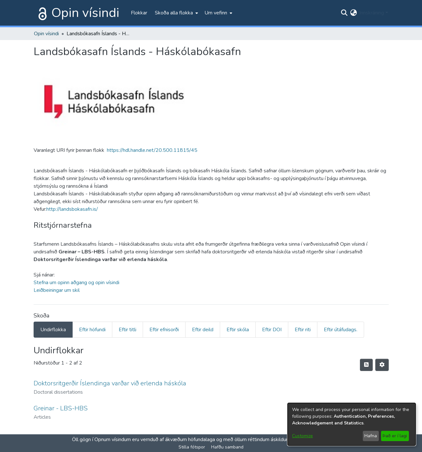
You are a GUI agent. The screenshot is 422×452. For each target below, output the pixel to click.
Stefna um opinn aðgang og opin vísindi (76, 282)
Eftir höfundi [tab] (92, 329)
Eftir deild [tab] (202, 329)
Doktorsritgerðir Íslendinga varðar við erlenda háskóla (110, 383)
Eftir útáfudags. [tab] (340, 329)
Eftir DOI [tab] (272, 329)
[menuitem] (176, 13)
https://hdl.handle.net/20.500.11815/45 (152, 150)
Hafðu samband (227, 447)
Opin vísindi (85, 12)
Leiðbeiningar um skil (57, 290)
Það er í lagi (395, 436)
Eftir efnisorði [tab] (164, 329)
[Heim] (41, 12)
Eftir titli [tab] (127, 329)
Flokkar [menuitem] (139, 12)
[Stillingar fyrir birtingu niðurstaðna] (382, 365)
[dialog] (352, 424)
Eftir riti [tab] (303, 329)
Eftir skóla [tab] (238, 329)
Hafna (370, 436)
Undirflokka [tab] (53, 329)
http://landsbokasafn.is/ (72, 209)
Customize (302, 436)
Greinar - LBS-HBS (61, 408)
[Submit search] (344, 13)
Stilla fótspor (192, 447)
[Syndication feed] (366, 365)
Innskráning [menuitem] (371, 12)
